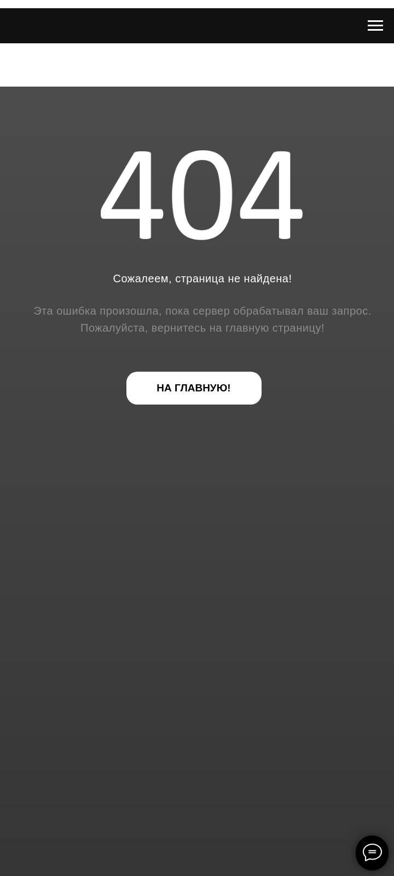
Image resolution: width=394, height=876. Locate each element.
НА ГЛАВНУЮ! (193, 388)
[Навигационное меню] (375, 25)
